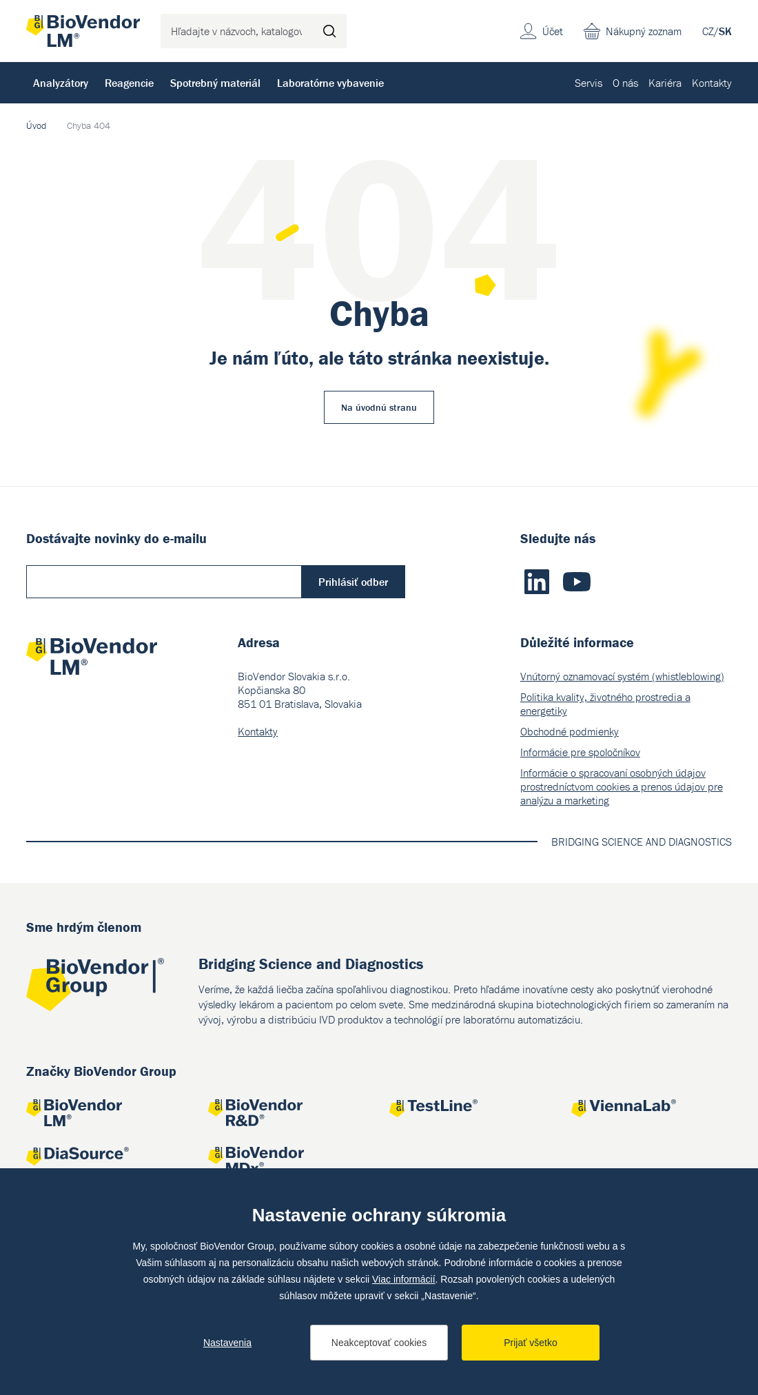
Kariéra (665, 82)
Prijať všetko (530, 1342)
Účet (552, 31)
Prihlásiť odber (353, 582)
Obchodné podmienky (569, 731)
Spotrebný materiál (215, 83)
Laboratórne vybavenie (330, 83)
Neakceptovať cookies (379, 1342)
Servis (588, 82)
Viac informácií (404, 1279)
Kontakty (712, 82)
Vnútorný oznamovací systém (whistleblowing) (622, 676)
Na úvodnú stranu (379, 407)
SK (725, 31)
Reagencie (129, 83)
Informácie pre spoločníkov (580, 752)
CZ (708, 31)
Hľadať (329, 31)
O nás (625, 82)
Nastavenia (227, 1342)
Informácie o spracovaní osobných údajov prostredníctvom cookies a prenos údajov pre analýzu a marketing (621, 786)
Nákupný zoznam (644, 31)
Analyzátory (60, 83)
